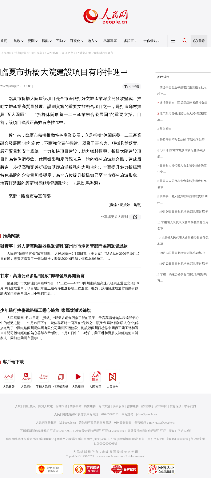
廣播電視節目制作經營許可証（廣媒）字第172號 (159, 430)
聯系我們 (190, 406)
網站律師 (161, 406)
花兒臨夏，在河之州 (60, 53)
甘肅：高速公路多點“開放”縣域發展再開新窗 (42, 275)
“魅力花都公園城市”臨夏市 (95, 53)
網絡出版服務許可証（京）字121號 (141, 439)
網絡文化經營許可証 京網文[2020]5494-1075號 (86, 439)
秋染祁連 (165, 128)
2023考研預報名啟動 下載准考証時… (184, 139)
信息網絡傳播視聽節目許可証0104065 (30, 439)
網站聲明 (147, 406)
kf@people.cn (67, 422)
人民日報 (8, 378)
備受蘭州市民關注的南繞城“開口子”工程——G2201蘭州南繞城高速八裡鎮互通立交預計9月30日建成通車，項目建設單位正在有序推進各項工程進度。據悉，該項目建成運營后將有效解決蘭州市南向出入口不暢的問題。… (69, 288)
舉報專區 (110, 41)
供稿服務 (118, 406)
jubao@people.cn (146, 414)
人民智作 (112, 378)
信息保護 (176, 406)
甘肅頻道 (20, 53)
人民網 (5, 53)
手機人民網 (43, 378)
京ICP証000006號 (177, 439)
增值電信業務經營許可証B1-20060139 (99, 430)
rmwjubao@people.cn (162, 422)
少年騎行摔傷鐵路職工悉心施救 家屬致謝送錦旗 (45, 310)
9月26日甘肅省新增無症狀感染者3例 (184, 211)
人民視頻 (78, 378)
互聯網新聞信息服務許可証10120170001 (46, 430)
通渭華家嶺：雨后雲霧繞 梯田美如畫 (184, 102)
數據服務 (133, 406)
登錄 (201, 41)
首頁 (3, 41)
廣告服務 (90, 406)
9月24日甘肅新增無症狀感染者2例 (183, 253)
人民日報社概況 (25, 406)
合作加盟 (104, 406)
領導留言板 (60, 378)
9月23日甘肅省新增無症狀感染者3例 (184, 263)
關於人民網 (45, 406)
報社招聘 (61, 406)
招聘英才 (75, 406)
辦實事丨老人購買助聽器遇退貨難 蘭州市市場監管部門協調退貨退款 (64, 246)
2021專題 (37, 53)
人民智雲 (95, 378)
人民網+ (26, 378)
